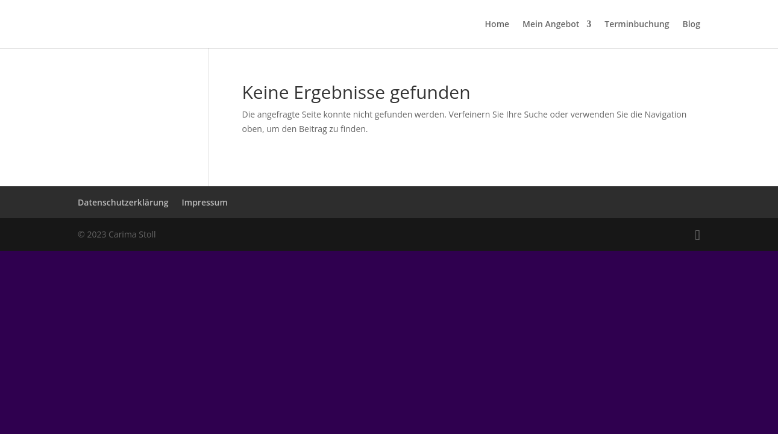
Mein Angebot (550, 25)
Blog (691, 25)
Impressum (205, 202)
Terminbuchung (636, 25)
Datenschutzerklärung (123, 202)
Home (497, 25)
